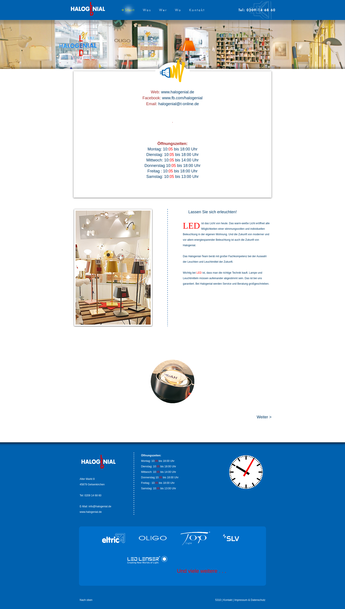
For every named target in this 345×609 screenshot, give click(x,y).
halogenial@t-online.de (178, 104)
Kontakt (197, 10)
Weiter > (264, 417)
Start (128, 10)
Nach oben (86, 600)
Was (147, 10)
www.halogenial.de (177, 92)
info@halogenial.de (100, 506)
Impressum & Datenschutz (249, 600)
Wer (163, 10)
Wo (178, 10)
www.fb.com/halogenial (182, 98)
